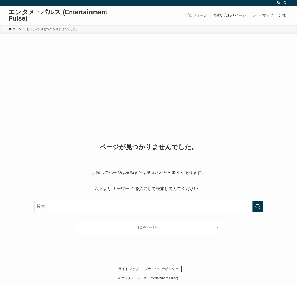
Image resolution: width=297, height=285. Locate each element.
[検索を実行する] (257, 206)
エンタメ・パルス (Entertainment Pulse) (57, 15)
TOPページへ (148, 227)
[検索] (285, 3)
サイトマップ (128, 269)
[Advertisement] (148, 73)
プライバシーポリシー (161, 269)
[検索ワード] (148, 206)
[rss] (278, 3)
